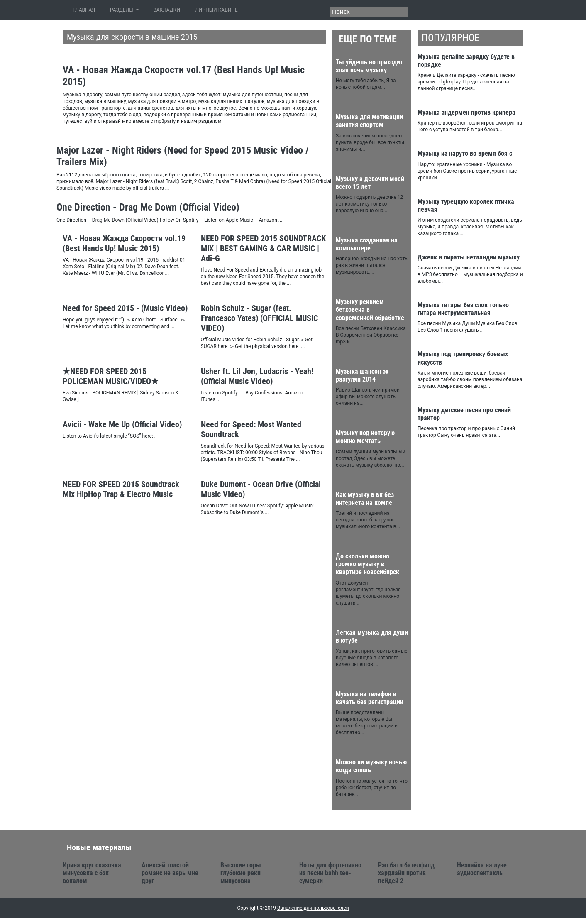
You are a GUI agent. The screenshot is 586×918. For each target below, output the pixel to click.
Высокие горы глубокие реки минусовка (240, 873)
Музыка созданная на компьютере (367, 244)
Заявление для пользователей (313, 908)
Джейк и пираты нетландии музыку (469, 257)
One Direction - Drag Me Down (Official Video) (147, 207)
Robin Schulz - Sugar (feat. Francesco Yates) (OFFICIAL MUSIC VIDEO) (259, 318)
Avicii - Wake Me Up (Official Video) (122, 424)
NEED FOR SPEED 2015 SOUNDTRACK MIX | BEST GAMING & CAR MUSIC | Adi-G (263, 248)
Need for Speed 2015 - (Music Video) (125, 308)
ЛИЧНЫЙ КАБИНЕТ (218, 10)
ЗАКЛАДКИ (167, 10)
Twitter (440, 11)
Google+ (485, 11)
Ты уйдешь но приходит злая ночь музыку (369, 66)
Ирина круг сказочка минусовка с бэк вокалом (92, 873)
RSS (425, 11)
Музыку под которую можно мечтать (365, 437)
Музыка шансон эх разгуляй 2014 (362, 375)
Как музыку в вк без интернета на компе (365, 499)
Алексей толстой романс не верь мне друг (170, 873)
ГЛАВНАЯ (85, 10)
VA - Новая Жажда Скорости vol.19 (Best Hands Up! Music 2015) (124, 243)
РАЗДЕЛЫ (122, 10)
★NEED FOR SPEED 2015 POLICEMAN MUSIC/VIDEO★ (111, 376)
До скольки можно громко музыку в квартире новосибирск (367, 564)
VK (470, 11)
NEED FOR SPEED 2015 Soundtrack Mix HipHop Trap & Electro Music (121, 489)
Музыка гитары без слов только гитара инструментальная (463, 309)
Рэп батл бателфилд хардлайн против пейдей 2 (406, 873)
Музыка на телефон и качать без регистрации (369, 698)
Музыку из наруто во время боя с (465, 153)
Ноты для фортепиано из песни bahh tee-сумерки (330, 873)
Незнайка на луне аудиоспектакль (482, 869)
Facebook (455, 11)
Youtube (500, 11)
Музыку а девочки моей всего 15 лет (370, 183)
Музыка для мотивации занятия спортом (369, 121)
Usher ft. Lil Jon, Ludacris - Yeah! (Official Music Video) (257, 376)
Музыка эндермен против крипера (466, 112)
